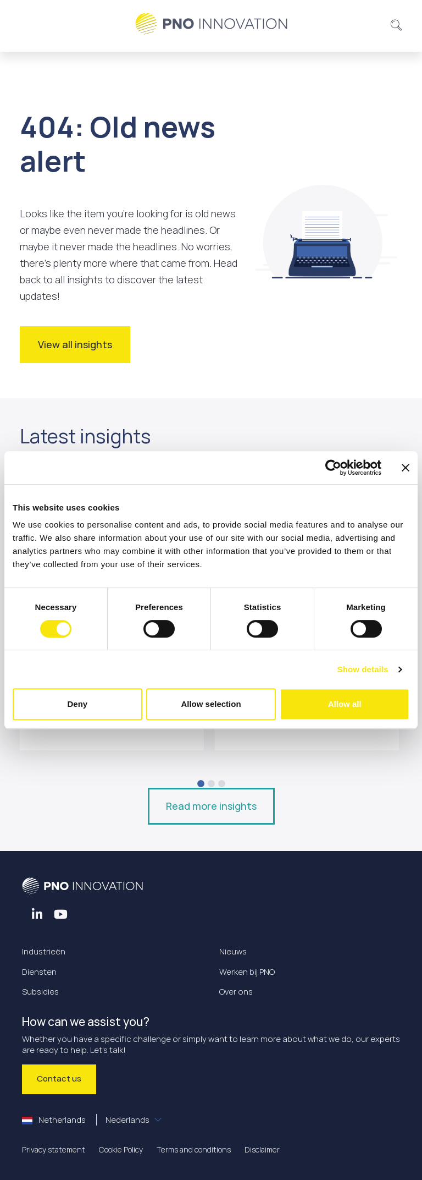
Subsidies (40, 991)
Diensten (39, 972)
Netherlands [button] (86, 1120)
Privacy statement (53, 1149)
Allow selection (211, 704)
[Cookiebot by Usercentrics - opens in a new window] (333, 467)
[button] (396, 23)
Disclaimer (262, 1149)
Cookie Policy (121, 1149)
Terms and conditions (194, 1149)
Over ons (236, 991)
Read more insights (211, 806)
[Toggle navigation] (34, 23)
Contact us (59, 1078)
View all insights (75, 344)
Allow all (345, 704)
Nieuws (233, 951)
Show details (362, 669)
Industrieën (43, 951)
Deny (77, 704)
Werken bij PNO (247, 972)
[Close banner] (405, 467)
